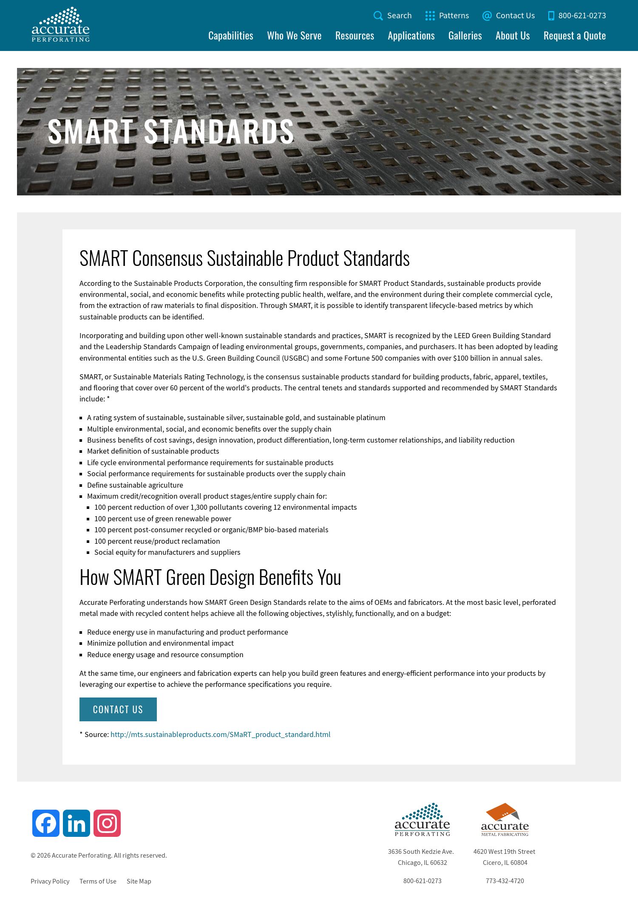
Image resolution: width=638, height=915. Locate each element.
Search (399, 15)
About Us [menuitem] (513, 35)
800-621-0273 (582, 15)
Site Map (139, 881)
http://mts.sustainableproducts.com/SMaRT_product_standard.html (221, 734)
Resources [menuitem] (354, 35)
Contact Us (515, 15)
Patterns (454, 15)
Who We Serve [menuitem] (294, 35)
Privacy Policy (50, 881)
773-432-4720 (505, 881)
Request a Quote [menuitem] (575, 35)
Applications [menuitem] (411, 35)
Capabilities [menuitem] (230, 35)
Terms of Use (97, 881)
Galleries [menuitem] (465, 35)
